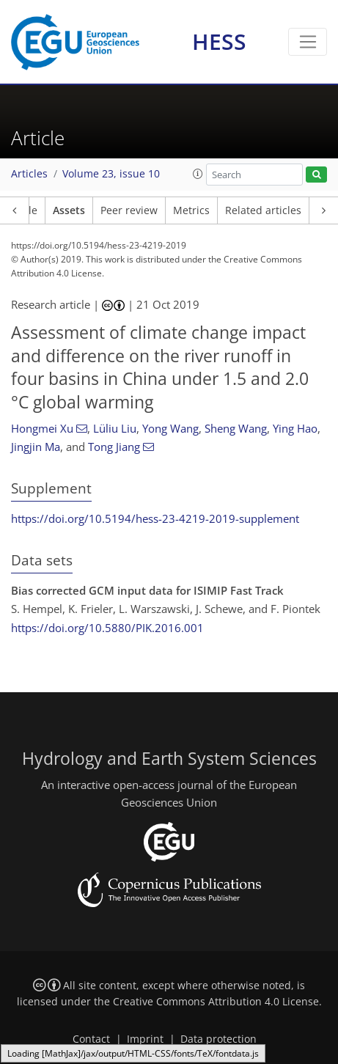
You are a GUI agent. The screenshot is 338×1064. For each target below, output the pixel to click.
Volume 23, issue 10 (111, 173)
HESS (219, 41)
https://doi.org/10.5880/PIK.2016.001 (107, 627)
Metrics (191, 210)
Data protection (218, 1039)
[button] (198, 173)
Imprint (145, 1039)
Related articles (263, 210)
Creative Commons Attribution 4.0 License (216, 1001)
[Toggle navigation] (307, 42)
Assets (69, 210)
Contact (91, 1039)
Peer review (129, 210)
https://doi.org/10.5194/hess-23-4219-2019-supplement (155, 518)
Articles (29, 173)
